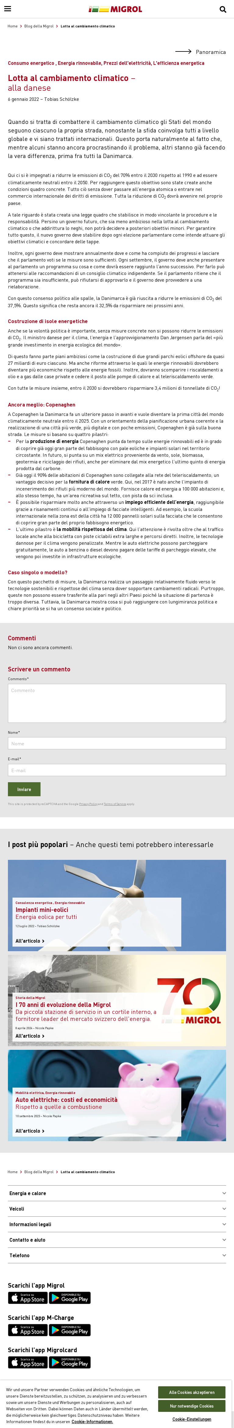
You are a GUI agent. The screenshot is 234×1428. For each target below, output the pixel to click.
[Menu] (7, 9)
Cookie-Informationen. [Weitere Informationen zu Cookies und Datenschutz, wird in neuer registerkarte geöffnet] (92, 1421)
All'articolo (30, 941)
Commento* (18, 679)
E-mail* (14, 759)
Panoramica (200, 52)
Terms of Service (115, 804)
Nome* (14, 732)
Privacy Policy (88, 804)
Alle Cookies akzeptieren (191, 1392)
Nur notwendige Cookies (192, 1406)
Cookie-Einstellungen (191, 1419)
